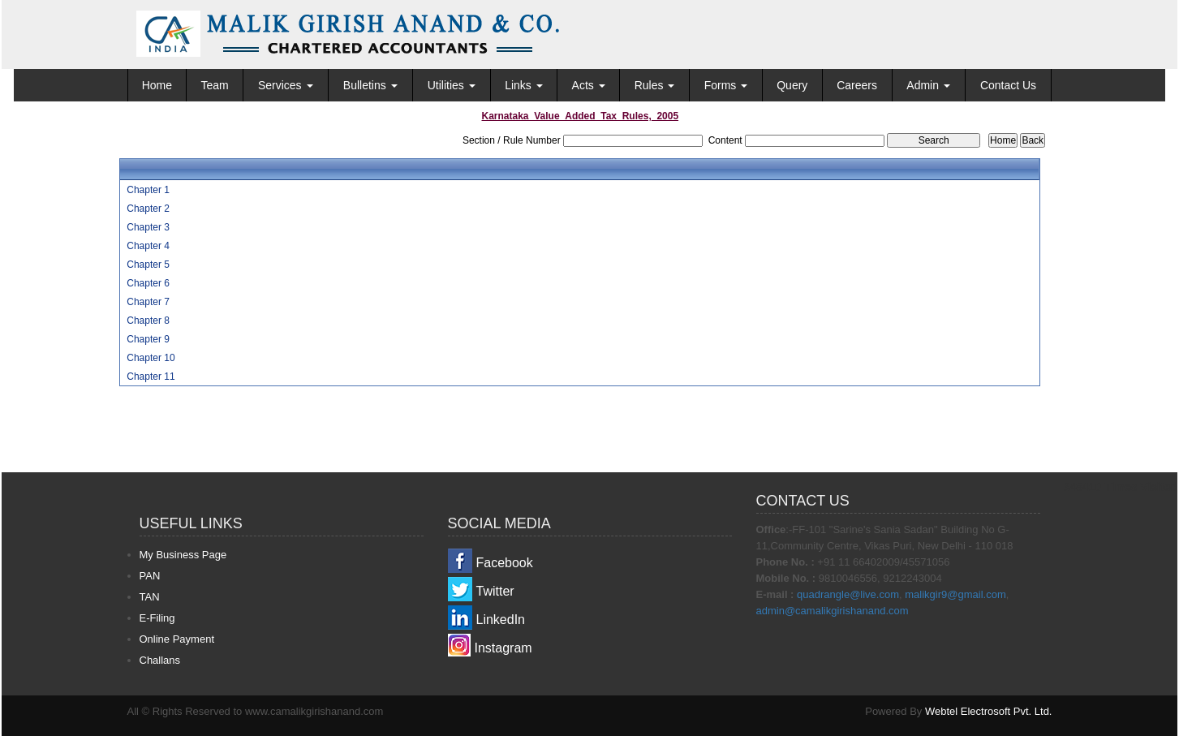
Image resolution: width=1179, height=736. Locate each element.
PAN (150, 576)
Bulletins (370, 85)
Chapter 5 (148, 264)
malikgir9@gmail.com (955, 594)
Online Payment (177, 639)
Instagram (503, 648)
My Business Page (183, 555)
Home (157, 85)
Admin (928, 85)
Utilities (451, 85)
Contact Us (1008, 85)
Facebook (504, 563)
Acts (588, 85)
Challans (160, 660)
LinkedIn (501, 619)
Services (285, 85)
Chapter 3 (148, 227)
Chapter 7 (148, 302)
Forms (726, 85)
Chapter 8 (148, 320)
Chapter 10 (150, 358)
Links (524, 85)
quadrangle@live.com (848, 594)
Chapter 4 (148, 246)
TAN (150, 597)
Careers (857, 85)
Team (214, 85)
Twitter (495, 591)
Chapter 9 (148, 339)
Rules (655, 85)
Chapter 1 (148, 190)
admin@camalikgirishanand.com (832, 611)
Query (792, 85)
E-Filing (157, 618)
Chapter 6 (148, 283)
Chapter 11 (150, 376)
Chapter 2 (148, 208)
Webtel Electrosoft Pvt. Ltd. (988, 711)
